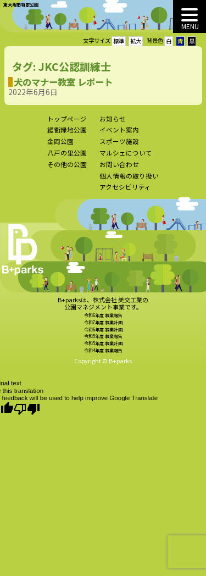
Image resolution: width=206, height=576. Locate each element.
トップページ (67, 122)
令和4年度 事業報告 (103, 355)
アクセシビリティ (125, 191)
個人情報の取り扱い (129, 179)
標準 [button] (118, 41)
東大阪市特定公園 (20, 4)
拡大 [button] (135, 41)
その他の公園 (67, 168)
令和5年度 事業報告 (103, 340)
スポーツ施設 (119, 145)
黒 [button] (191, 41)
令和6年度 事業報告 (103, 319)
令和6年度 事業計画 (103, 333)
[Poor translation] (27, 409)
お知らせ (112, 122)
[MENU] (189, 16)
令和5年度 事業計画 (103, 348)
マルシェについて (125, 156)
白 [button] (168, 41)
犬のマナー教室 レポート (58, 81)
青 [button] (180, 41)
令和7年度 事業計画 (103, 326)
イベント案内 (119, 134)
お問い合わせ (119, 168)
